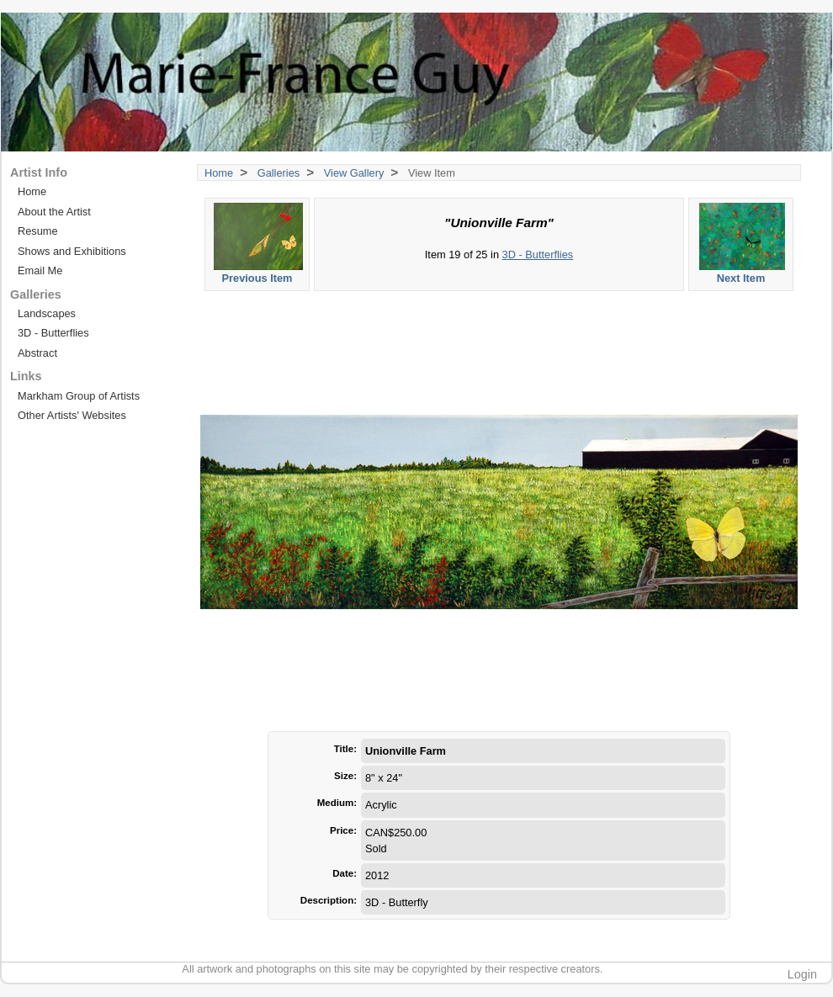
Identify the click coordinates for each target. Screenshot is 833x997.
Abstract (37, 353)
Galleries (278, 173)
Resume (38, 231)
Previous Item (258, 243)
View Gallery (354, 173)
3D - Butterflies (538, 254)
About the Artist (54, 211)
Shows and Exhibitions (72, 251)
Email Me (40, 270)
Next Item (741, 243)
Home (218, 173)
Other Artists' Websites (72, 415)
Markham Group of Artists (79, 396)
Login (802, 974)
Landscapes (47, 313)
